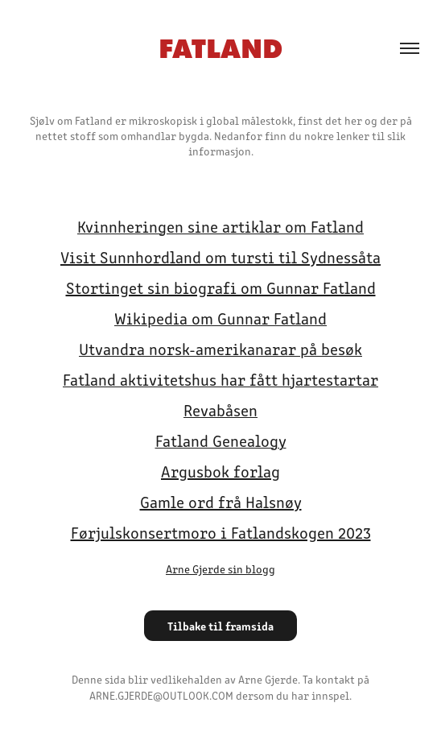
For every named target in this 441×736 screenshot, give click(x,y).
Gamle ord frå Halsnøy (221, 501)
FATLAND (220, 48)
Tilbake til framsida (220, 626)
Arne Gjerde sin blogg (220, 569)
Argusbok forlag (220, 471)
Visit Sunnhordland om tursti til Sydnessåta (220, 256)
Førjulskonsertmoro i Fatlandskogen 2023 (221, 532)
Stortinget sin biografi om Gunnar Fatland (221, 287)
